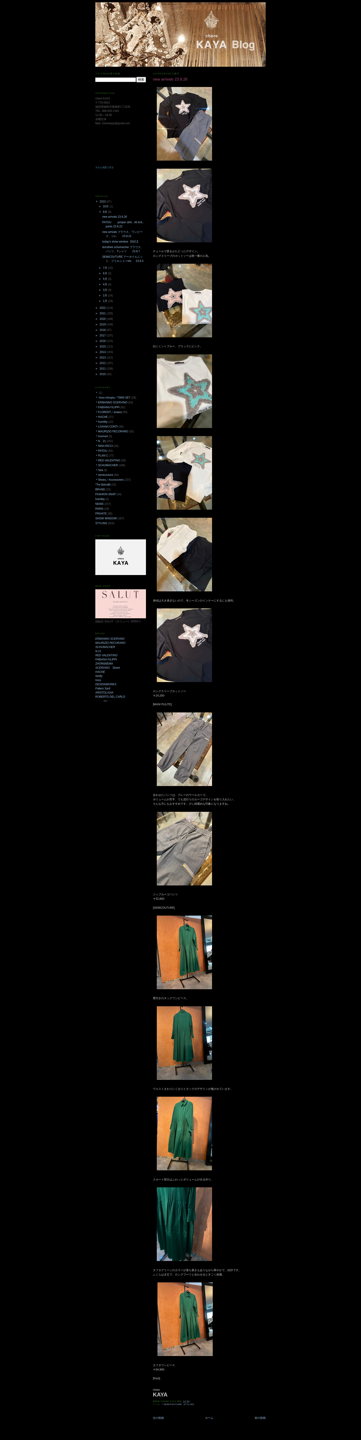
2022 (103, 307)
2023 (103, 201)
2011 (103, 368)
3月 (105, 290)
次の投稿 (158, 1418)
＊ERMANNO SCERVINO (111, 402)
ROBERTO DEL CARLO (110, 696)
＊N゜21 (100, 441)
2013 (103, 357)
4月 (105, 284)
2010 (103, 374)
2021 (103, 313)
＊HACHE (101, 417)
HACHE (100, 672)
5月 (105, 278)
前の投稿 (260, 1418)
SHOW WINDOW (106, 518)
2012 (103, 363)
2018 (103, 330)
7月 (105, 267)
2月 (105, 295)
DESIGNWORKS (105, 684)
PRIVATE (101, 513)
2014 (103, 352)
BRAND (100, 489)
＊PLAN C (101, 455)
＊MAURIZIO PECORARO (111, 431)
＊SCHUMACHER (106, 465)
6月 (105, 273)
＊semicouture (171, 1404)
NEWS (99, 504)
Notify (98, 676)
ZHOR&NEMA (104, 663)
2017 (103, 335)
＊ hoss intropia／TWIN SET (113, 397)
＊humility (101, 421)
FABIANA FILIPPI (106, 659)
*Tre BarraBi (103, 484)
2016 (103, 341)
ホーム (209, 1418)
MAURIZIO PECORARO (110, 643)
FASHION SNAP (105, 494)
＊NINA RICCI (104, 446)
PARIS (99, 508)
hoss (98, 680)
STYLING (188, 1404)
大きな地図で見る (104, 167)
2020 (103, 319)
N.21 (98, 651)
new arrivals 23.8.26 (114, 216)
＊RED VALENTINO (107, 460)
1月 (105, 301)
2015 (103, 346)
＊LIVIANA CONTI (106, 426)
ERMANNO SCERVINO (110, 638)
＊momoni (101, 436)
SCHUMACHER (105, 647)
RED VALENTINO (106, 655)
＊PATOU (101, 450)
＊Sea (99, 470)
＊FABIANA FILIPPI (107, 407)
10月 (106, 206)
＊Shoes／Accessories (109, 479)
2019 (103, 324)
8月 (105, 212)
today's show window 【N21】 (121, 241)
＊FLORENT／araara (108, 412)
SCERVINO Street (107, 667)
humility (100, 499)
